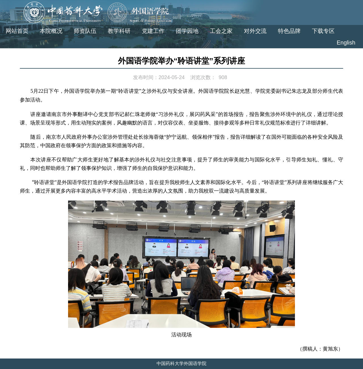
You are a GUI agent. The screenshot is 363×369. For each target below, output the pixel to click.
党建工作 (153, 31)
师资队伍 (85, 31)
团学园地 (187, 31)
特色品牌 (289, 31)
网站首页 (17, 31)
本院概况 (51, 31)
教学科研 (119, 31)
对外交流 (255, 31)
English (346, 42)
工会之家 (221, 31)
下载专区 (323, 31)
